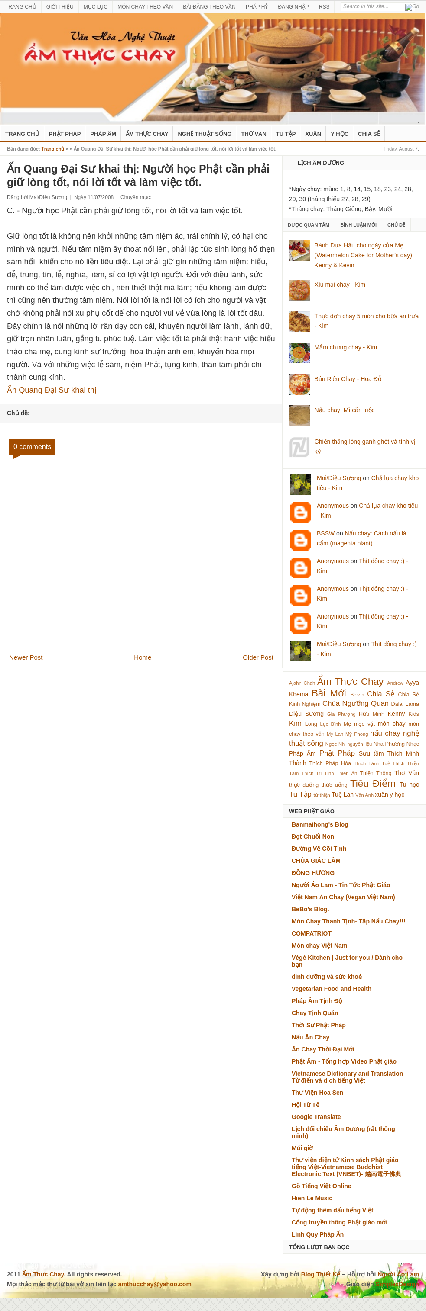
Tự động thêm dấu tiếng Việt (333, 1210)
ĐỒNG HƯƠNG (313, 872)
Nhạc (412, 744)
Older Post (258, 657)
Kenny (396, 713)
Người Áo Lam (398, 1274)
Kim (295, 723)
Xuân (313, 134)
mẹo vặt (364, 724)
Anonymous (333, 505)
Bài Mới (329, 693)
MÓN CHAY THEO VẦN (145, 7)
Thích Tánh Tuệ (372, 763)
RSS (324, 7)
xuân (381, 794)
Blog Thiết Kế (321, 1274)
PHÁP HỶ (257, 7)
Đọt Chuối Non (313, 836)
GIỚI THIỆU (60, 7)
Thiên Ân (347, 773)
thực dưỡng (304, 785)
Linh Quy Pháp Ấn (318, 1234)
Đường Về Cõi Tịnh (319, 848)
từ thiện (322, 795)
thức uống (335, 785)
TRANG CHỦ (20, 7)
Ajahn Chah (302, 683)
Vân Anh (364, 795)
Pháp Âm (103, 134)
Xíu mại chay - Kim (340, 284)
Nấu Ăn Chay (310, 1037)
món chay (392, 723)
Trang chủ (53, 148)
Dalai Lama (405, 704)
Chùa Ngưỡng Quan (355, 703)
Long (311, 724)
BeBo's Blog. (310, 909)
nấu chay (385, 733)
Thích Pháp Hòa (330, 763)
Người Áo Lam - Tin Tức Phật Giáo (341, 884)
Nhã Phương (389, 744)
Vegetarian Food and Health (331, 988)
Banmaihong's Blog (320, 824)
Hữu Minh (371, 714)
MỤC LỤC (95, 7)
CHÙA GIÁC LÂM (316, 860)
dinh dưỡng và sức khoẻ (327, 976)
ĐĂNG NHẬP (293, 7)
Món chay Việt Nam (319, 945)
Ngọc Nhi (335, 744)
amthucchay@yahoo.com (155, 1284)
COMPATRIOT (312, 933)
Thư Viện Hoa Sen (317, 1092)
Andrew (395, 683)
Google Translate (316, 1116)
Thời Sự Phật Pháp (319, 1025)
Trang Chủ (22, 134)
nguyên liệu (359, 744)
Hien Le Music (312, 1198)
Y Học (339, 134)
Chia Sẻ (369, 134)
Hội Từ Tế (305, 1104)
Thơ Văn (253, 134)
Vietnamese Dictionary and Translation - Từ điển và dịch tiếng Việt (349, 1077)
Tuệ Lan (343, 794)
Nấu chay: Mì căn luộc (345, 410)
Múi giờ (302, 1147)
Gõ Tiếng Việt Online (321, 1186)
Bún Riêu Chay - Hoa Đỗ (348, 378)
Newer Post (26, 657)
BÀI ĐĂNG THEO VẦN (209, 7)
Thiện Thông (375, 773)
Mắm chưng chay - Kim (346, 347)
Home (142, 657)
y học (397, 794)
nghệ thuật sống (204, 134)
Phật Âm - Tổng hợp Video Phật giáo (344, 1061)
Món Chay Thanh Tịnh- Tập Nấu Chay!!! (349, 921)
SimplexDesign (397, 1284)
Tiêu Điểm (373, 783)
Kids (414, 714)
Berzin (357, 694)
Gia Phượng (341, 714)
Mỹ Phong (356, 734)
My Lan (335, 734)
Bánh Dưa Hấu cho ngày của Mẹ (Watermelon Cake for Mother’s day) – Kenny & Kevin (366, 255)
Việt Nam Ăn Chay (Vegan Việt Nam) (343, 897)
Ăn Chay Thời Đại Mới (323, 1049)
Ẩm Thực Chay (147, 134)
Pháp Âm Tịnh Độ (317, 1000)
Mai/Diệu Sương (339, 477)
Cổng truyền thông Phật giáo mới (339, 1222)
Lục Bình (330, 724)
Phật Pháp (65, 134)
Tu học (409, 784)
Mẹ (347, 724)
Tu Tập (286, 134)
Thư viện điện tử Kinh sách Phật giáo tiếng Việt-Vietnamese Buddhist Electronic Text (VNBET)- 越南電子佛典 (346, 1167)
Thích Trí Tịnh (317, 773)
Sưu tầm (371, 753)
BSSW (326, 533)
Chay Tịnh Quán (315, 1013)
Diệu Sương (306, 713)
